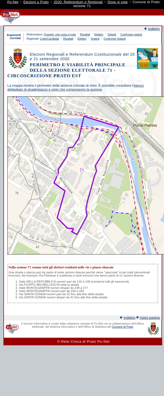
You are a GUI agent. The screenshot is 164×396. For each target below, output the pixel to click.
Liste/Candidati (49, 38)
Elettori (98, 34)
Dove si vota (118, 2)
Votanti (111, 34)
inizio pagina (150, 318)
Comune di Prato (122, 326)
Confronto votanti (131, 34)
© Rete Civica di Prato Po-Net (83, 341)
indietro (154, 29)
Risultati (85, 34)
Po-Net (12, 2)
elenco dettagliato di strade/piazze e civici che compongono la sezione (75, 87)
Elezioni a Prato (36, 2)
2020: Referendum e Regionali (78, 2)
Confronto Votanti (115, 38)
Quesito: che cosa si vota (60, 34)
